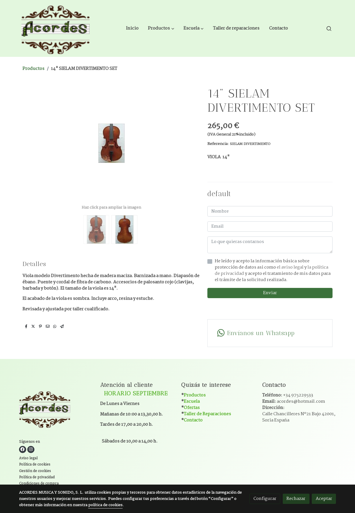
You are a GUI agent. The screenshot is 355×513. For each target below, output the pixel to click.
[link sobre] (56, 410)
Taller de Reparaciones (207, 414)
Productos (33, 68)
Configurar (264, 498)
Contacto (193, 420)
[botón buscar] (329, 28)
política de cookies (105, 505)
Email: (293, 401)
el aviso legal (290, 267)
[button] (161, 28)
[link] (55, 28)
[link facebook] (22, 449)
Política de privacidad (37, 477)
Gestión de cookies (35, 471)
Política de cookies (34, 465)
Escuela (192, 401)
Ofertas (192, 407)
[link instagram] (31, 449)
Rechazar (296, 498)
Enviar (270, 292)
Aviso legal (28, 458)
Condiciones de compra (39, 484)
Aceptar (324, 498)
